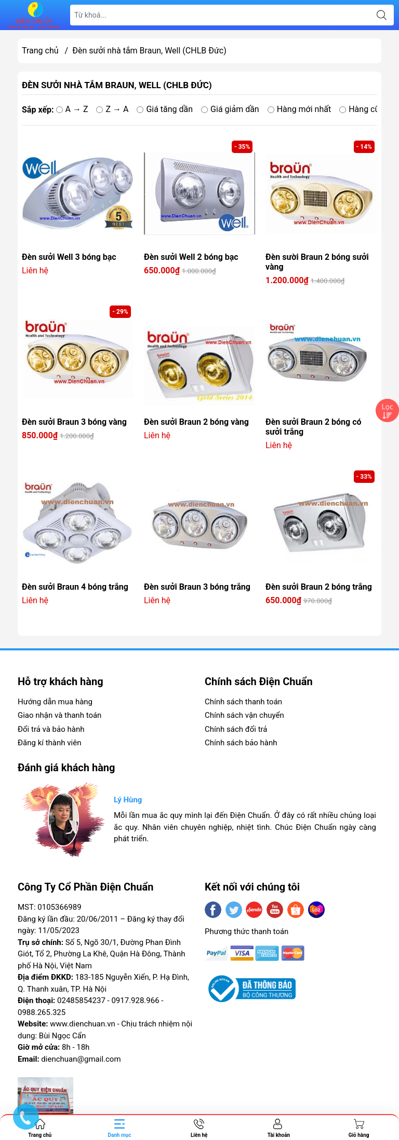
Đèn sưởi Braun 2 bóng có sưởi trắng (313, 427)
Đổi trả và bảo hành (51, 729)
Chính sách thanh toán (243, 701)
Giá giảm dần (230, 109)
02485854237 (81, 1000)
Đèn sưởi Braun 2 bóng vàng (196, 422)
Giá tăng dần (165, 109)
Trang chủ (40, 50)
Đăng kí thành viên (49, 742)
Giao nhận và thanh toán (59, 715)
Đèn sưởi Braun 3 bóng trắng (197, 587)
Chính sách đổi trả (236, 729)
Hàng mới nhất (299, 109)
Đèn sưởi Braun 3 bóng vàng (74, 422)
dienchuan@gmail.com (81, 1059)
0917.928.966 (135, 1000)
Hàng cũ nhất (368, 109)
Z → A (112, 109)
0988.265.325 (41, 1012)
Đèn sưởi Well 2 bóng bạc (191, 257)
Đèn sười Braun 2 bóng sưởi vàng (317, 262)
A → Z (72, 109)
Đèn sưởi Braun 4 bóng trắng (75, 587)
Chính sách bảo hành (241, 742)
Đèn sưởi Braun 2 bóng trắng (318, 587)
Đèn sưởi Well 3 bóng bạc (69, 257)
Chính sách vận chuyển (244, 715)
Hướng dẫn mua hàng (55, 701)
